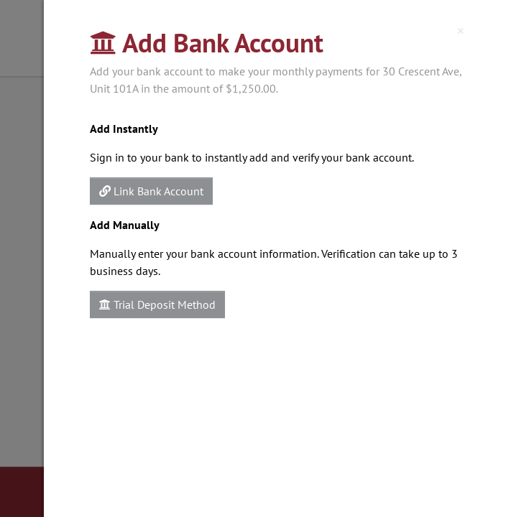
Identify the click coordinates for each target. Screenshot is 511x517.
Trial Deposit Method (157, 304)
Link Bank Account (151, 191)
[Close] (461, 31)
